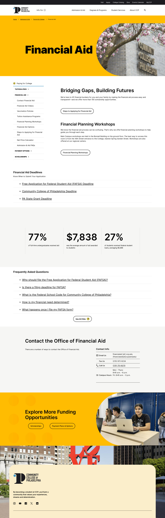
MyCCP (149, 2)
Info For (40, 10)
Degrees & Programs (98, 10)
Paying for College (38, 19)
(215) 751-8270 (119, 365)
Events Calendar (138, 2)
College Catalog (118, 2)
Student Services (118, 10)
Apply (108, 2)
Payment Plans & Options (62, 426)
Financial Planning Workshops (75, 152)
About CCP (134, 10)
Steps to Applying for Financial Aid (77, 111)
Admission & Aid (78, 10)
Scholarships (36, 426)
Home (15, 19)
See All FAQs (82, 319)
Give (128, 2)
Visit (102, 2)
